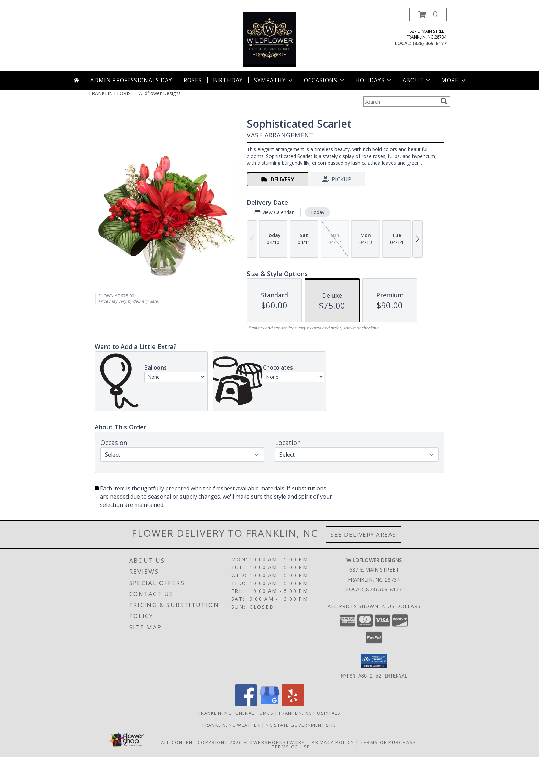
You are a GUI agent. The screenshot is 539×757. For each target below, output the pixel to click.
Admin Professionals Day (131, 80)
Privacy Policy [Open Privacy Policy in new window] (333, 742)
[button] (428, 14)
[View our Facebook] (246, 704)
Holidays (374, 80)
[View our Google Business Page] (269, 704)
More (453, 80)
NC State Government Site (301, 725)
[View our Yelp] (293, 704)
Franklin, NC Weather (231, 725)
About (417, 80)
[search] (444, 101)
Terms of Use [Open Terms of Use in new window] (291, 746)
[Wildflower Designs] (269, 39)
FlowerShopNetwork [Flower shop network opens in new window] (274, 742)
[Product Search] (400, 101)
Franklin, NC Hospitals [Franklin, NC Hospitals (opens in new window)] (310, 713)
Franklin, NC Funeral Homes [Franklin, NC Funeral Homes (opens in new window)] (235, 713)
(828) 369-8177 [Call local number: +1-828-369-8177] (429, 43)
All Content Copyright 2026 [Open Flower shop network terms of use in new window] (201, 742)
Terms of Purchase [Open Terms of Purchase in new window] (388, 742)
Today (317, 212)
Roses (193, 80)
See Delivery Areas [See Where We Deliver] (363, 535)
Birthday (228, 80)
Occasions (324, 80)
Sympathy (274, 80)
